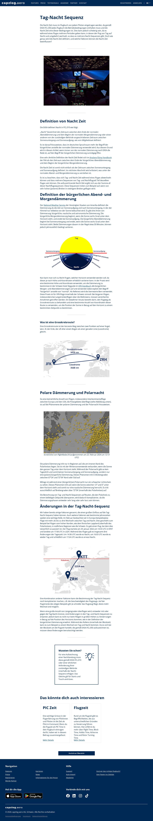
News (38, 774)
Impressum (27, 816)
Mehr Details (48, 740)
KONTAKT (83, 3)
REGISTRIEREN (125, 3)
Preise (7, 774)
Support (69, 771)
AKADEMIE (64, 3)
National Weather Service (54, 205)
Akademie (70, 778)
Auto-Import (70, 774)
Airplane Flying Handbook (101, 157)
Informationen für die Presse (47, 778)
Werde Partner (11, 781)
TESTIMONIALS (53, 3)
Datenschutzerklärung (39, 816)
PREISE (43, 3)
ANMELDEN (137, 3)
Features (8, 771)
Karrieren (39, 771)
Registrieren (10, 778)
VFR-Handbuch (84, 286)
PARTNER (73, 3)
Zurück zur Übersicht (76, 753)
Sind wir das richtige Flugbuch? (108, 771)
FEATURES (35, 3)
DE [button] (147, 3)
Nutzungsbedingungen (13, 816)
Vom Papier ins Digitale (105, 774)
